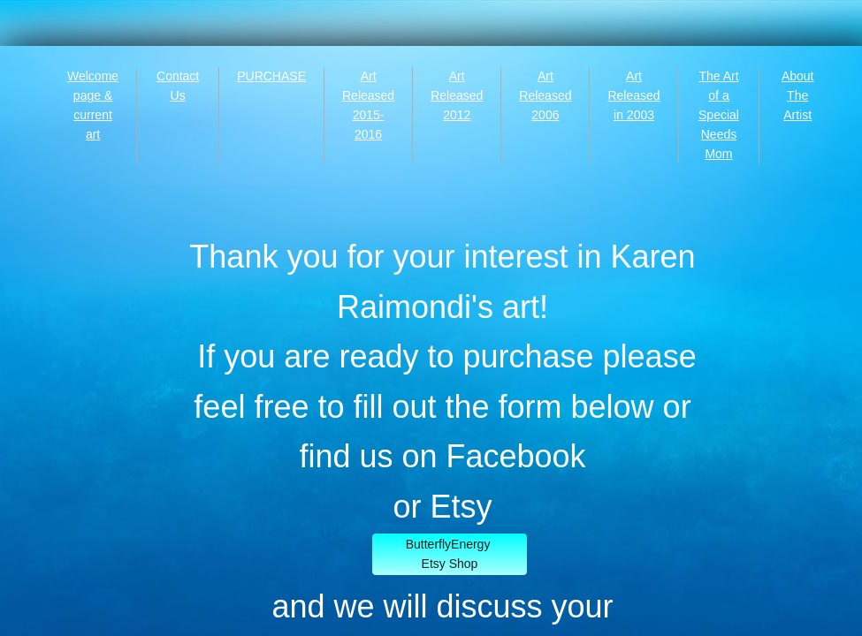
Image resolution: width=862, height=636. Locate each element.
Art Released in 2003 (633, 95)
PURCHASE (271, 76)
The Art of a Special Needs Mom (718, 115)
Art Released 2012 (457, 95)
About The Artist (798, 95)
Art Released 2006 (545, 95)
